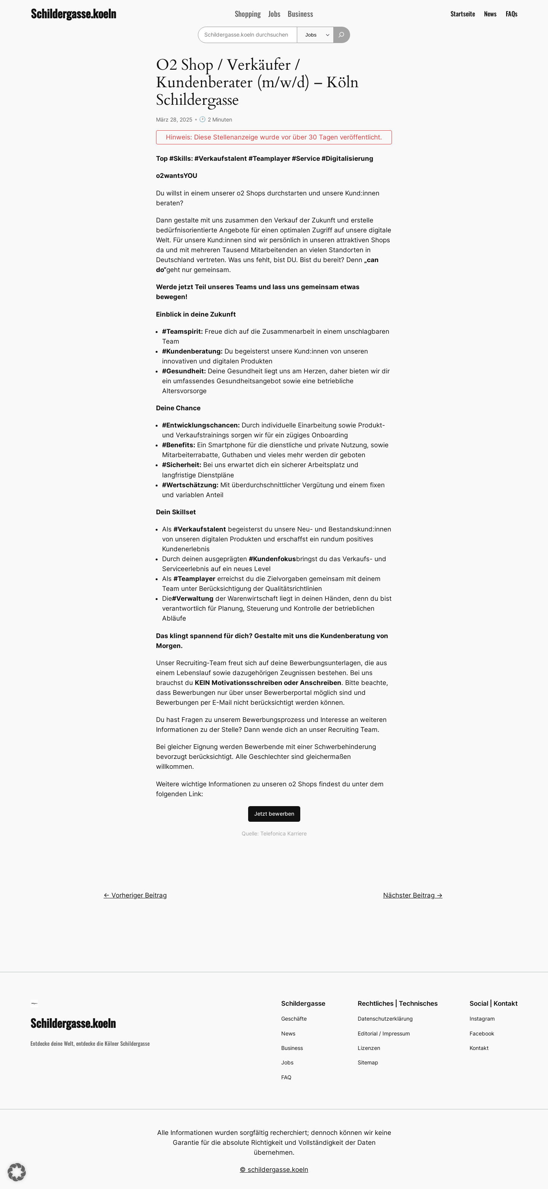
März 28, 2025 (174, 119)
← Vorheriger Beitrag (135, 895)
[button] (16, 1172)
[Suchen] (342, 35)
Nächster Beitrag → (413, 895)
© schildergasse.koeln (274, 1169)
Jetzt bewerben (274, 813)
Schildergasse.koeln (73, 13)
